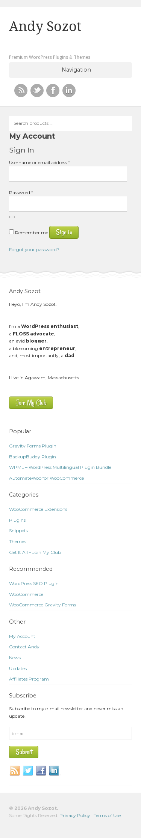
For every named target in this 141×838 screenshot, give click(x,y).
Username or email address (39, 162)
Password (21, 192)
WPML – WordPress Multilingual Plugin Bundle (60, 467)
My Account (22, 636)
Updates (18, 668)
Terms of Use (107, 815)
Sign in (64, 232)
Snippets (18, 530)
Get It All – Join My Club (35, 552)
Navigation (76, 69)
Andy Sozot (45, 26)
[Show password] (12, 217)
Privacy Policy (74, 815)
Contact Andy (24, 646)
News (15, 657)
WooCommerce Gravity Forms (42, 605)
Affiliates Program (29, 679)
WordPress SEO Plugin (34, 583)
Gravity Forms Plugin (32, 446)
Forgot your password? (34, 249)
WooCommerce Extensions (38, 509)
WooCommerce (26, 594)
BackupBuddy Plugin (32, 456)
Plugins (17, 520)
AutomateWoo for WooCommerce (46, 478)
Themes (17, 541)
